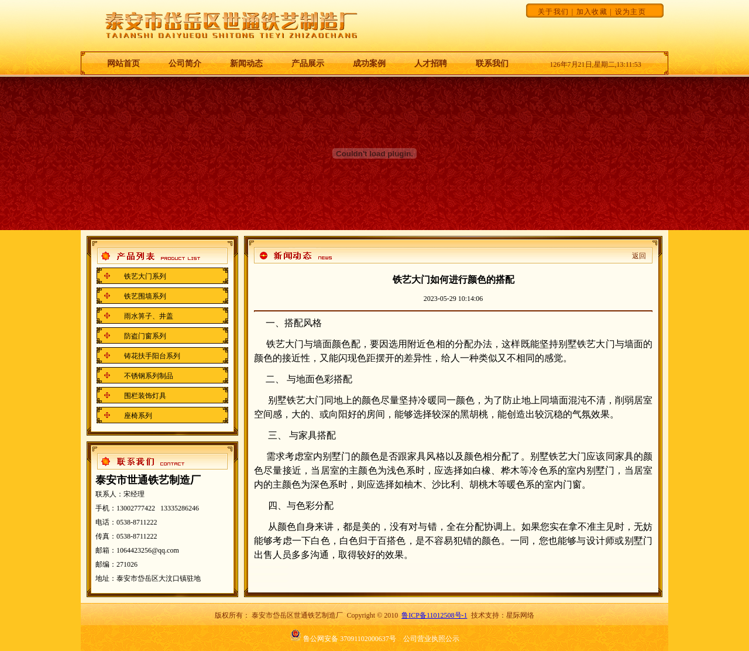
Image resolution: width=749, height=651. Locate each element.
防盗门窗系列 (145, 336)
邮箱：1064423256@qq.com (137, 550)
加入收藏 (591, 12)
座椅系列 (138, 416)
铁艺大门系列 (145, 276)
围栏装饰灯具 (145, 396)
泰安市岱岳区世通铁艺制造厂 (297, 615)
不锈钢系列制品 (148, 376)
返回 (639, 256)
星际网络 (520, 615)
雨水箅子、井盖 (148, 316)
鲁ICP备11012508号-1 (434, 615)
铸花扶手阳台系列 (152, 356)
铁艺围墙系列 (145, 296)
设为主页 (630, 12)
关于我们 (553, 12)
